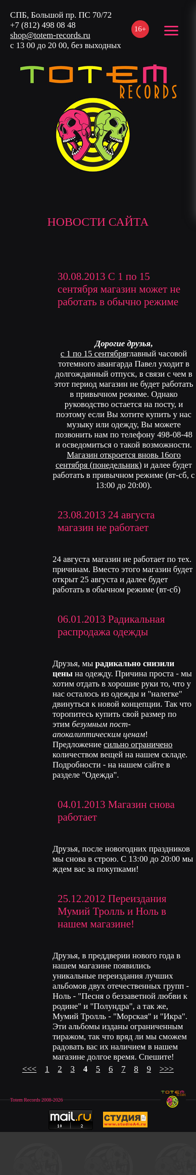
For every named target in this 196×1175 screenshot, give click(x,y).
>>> (167, 1069)
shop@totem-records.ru (50, 35)
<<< (29, 1069)
